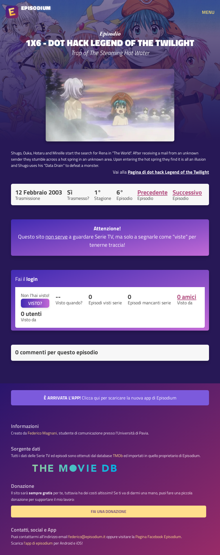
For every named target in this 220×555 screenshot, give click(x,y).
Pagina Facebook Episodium (158, 537)
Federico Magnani (42, 433)
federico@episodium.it (86, 537)
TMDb (118, 456)
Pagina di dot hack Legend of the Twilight (168, 172)
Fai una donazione (108, 511)
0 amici (186, 296)
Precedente (152, 192)
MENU (208, 12)
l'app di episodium (38, 543)
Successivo (187, 192)
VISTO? (35, 303)
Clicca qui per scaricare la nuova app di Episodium (110, 397)
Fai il (26, 279)
